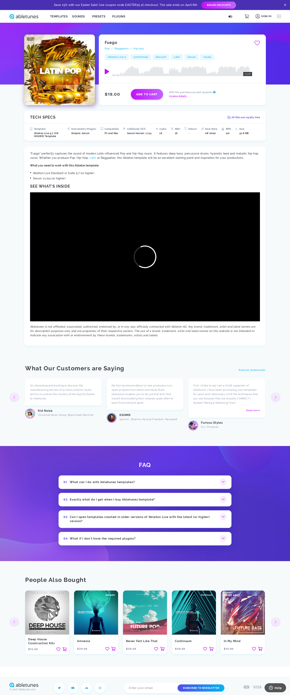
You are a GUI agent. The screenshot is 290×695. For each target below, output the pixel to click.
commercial (140, 56)
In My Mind (232, 641)
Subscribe (201, 688)
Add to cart (147, 94)
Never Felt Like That (142, 641)
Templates (59, 16)
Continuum (183, 641)
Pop (107, 48)
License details (178, 96)
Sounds (78, 16)
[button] (276, 397)
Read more (253, 410)
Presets (98, 16)
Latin (177, 56)
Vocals (207, 56)
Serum (191, 56)
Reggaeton (122, 48)
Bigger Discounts (219, 5)
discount (161, 56)
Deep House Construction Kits (41, 641)
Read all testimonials (252, 370)
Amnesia (83, 641)
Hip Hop (138, 48)
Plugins (118, 16)
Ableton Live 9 (117, 56)
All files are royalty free (244, 117)
